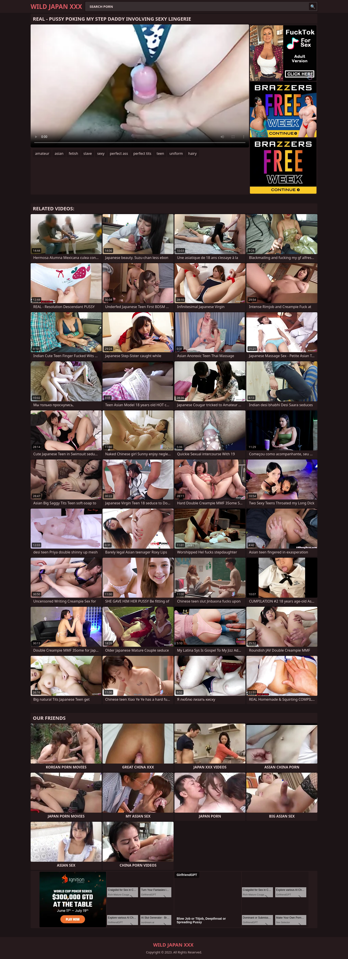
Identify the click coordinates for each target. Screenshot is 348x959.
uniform (176, 153)
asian (59, 153)
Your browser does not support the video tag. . (140, 85)
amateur (42, 153)
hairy (192, 153)
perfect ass (119, 153)
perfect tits (142, 153)
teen (160, 153)
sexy (101, 153)
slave (87, 153)
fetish (73, 153)
